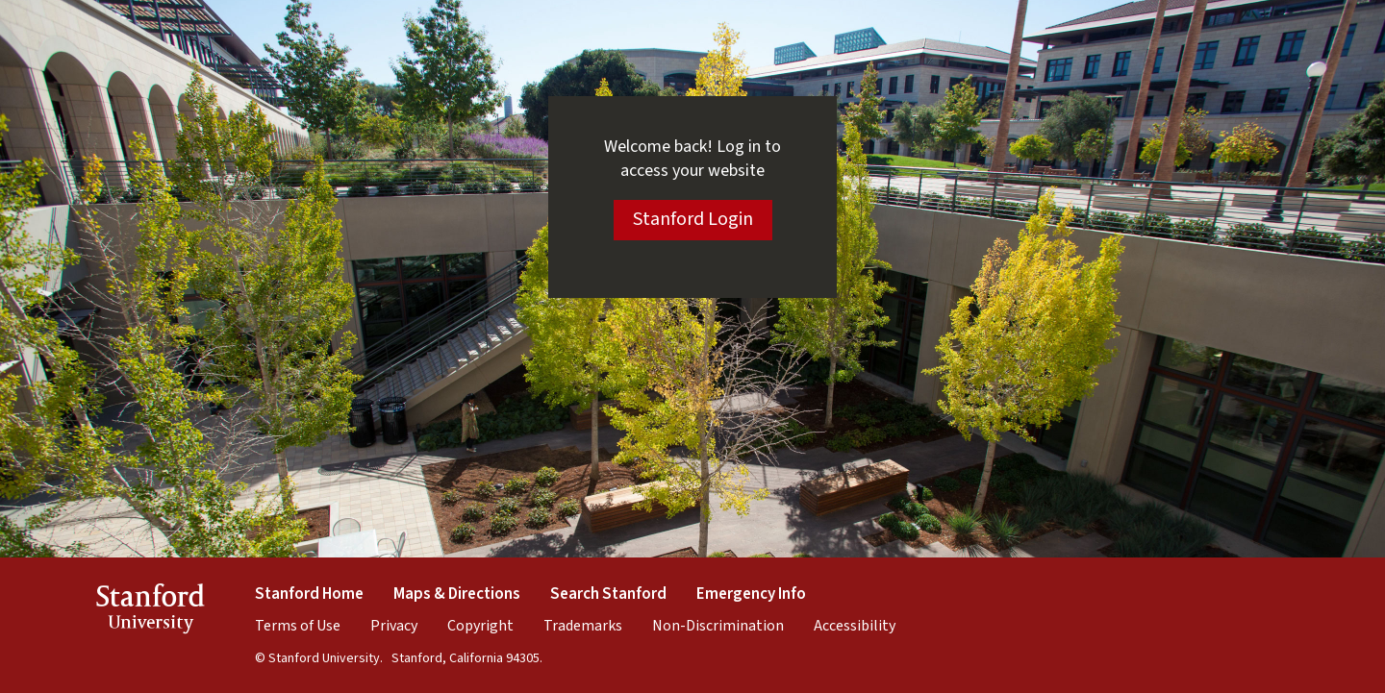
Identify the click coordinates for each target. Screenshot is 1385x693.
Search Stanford (608, 594)
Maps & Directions (456, 594)
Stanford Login (693, 219)
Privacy (393, 625)
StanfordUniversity (150, 611)
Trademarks (582, 625)
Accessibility (854, 625)
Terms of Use (297, 625)
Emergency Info (751, 594)
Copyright (480, 625)
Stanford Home (309, 594)
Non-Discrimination (718, 625)
